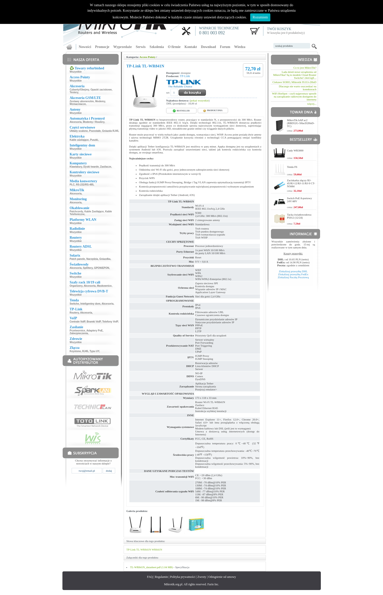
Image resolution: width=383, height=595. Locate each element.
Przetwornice (77, 330)
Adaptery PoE (94, 330)
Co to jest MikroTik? (304, 67)
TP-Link (185, 76)
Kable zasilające (79, 139)
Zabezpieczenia (79, 333)
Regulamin (161, 577)
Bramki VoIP (94, 321)
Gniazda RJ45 (110, 131)
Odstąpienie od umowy (222, 577)
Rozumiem (260, 17)
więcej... (311, 103)
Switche (74, 303)
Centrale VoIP (77, 321)
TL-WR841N (143, 549)
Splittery (88, 268)
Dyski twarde (91, 166)
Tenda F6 (292, 166)
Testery (74, 92)
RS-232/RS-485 (85, 184)
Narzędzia (92, 259)
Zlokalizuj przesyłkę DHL (293, 271)
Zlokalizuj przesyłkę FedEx (293, 274)
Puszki (94, 139)
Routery (74, 312)
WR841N (157, 549)
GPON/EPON (101, 268)
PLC (72, 184)
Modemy (100, 101)
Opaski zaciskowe (101, 89)
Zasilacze (105, 166)
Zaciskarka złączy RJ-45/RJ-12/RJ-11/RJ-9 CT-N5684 (301, 183)
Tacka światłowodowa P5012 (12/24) (299, 216)
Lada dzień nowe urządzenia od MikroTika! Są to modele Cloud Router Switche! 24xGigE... (294, 74)
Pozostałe (95, 131)
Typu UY (94, 351)
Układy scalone (79, 131)
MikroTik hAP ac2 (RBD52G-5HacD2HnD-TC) (301, 123)
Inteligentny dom (90, 303)
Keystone (75, 351)
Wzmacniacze (78, 104)
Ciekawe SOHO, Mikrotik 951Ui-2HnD (294, 82)
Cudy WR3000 (295, 150)
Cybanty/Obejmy (79, 89)
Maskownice (104, 285)
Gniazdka (104, 259)
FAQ (150, 577)
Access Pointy (147, 56)
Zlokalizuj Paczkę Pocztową (293, 277)
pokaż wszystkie (199, 100)
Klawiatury (76, 166)
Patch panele (77, 259)
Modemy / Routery (93, 122)
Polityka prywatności (182, 577)
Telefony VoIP (110, 321)
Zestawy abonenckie (82, 101)
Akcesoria (76, 122)
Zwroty (201, 577)
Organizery (76, 285)
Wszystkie (76, 71)
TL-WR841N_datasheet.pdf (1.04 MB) (151, 567)
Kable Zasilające (94, 211)
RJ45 (85, 351)
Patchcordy (76, 211)
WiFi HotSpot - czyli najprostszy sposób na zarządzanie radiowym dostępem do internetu (294, 96)
